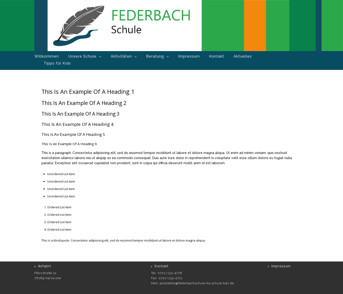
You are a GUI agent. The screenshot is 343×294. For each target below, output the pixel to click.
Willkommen (46, 56)
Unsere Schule (82, 56)
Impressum (189, 56)
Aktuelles (242, 56)
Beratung (155, 56)
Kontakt (216, 56)
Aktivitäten (121, 56)
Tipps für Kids (57, 63)
